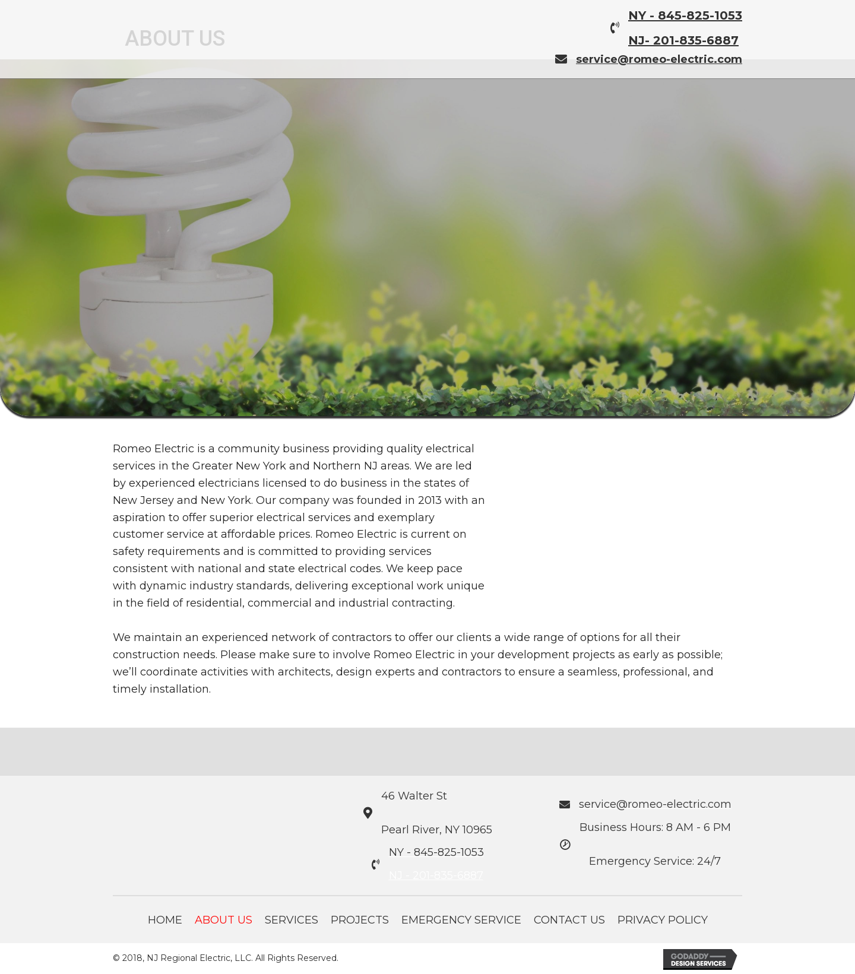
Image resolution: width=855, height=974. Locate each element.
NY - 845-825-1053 (685, 15)
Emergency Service (461, 920)
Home (165, 920)
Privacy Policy (663, 920)
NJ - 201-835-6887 (436, 875)
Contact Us (569, 920)
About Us (223, 920)
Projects (360, 920)
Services (291, 920)
